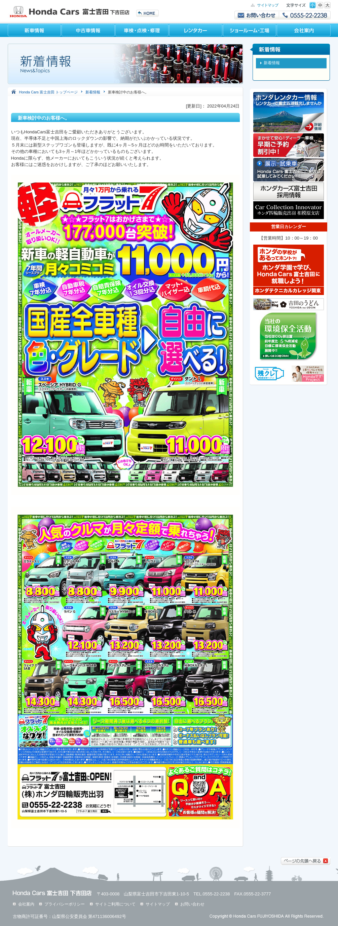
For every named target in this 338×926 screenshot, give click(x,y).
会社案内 (26, 904)
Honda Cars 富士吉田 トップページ (48, 92)
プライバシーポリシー (64, 904)
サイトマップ (158, 904)
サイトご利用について (115, 904)
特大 (327, 5)
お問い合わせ (192, 904)
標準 (312, 5)
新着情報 (92, 92)
